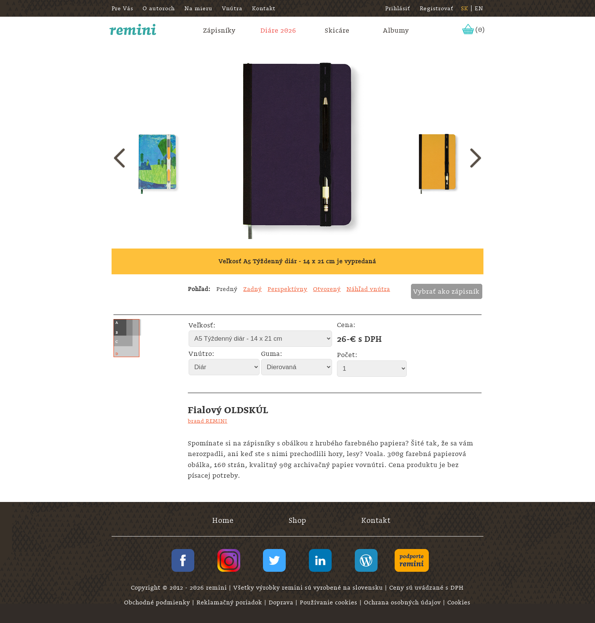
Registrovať (436, 8)
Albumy (396, 30)
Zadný (252, 289)
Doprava (282, 602)
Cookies (459, 602)
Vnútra (232, 8)
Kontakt (263, 8)
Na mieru (198, 8)
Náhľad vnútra (368, 289)
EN (479, 8)
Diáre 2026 (278, 30)
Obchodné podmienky (158, 602)
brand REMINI (207, 420)
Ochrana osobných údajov (403, 602)
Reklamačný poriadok (230, 602)
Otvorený (327, 289)
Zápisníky (219, 30)
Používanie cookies (329, 602)
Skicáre (337, 30)
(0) (480, 29)
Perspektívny (287, 289)
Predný (227, 289)
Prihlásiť (397, 8)
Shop (297, 520)
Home (223, 520)
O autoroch (159, 8)
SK (464, 8)
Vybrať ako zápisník (446, 291)
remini (133, 29)
